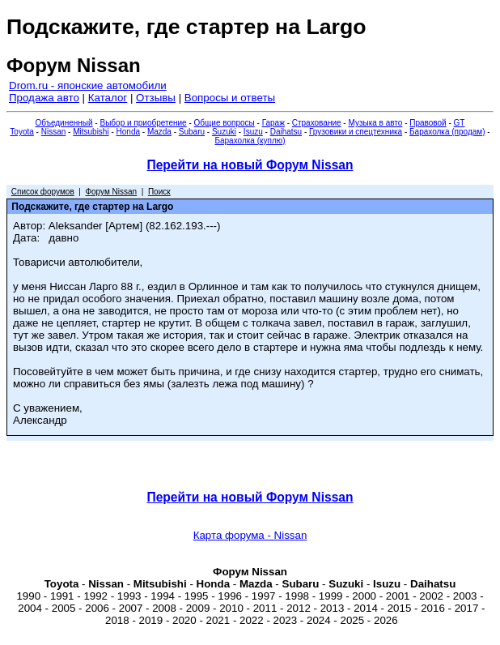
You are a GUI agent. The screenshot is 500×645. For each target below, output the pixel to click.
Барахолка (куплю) (249, 140)
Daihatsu (286, 131)
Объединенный (64, 122)
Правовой (427, 122)
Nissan (53, 131)
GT (459, 122)
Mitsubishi (90, 131)
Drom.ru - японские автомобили (88, 85)
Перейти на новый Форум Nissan (249, 165)
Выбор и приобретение (143, 122)
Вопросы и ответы (229, 98)
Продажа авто (44, 98)
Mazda (159, 131)
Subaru (192, 131)
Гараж (273, 122)
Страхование (316, 122)
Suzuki (224, 131)
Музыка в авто (375, 122)
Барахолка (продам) (447, 131)
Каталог (107, 98)
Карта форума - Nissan (250, 535)
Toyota (21, 131)
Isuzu (253, 131)
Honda (128, 131)
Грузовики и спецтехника (355, 131)
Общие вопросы (224, 122)
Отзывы (156, 98)
